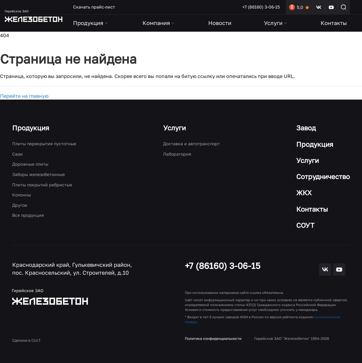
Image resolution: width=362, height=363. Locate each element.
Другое (19, 205)
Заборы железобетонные (38, 174)
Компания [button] (158, 22)
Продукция (30, 128)
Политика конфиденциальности (213, 338)
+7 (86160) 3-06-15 (261, 6)
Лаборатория (177, 154)
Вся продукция (28, 215)
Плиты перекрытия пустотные (44, 143)
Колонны (21, 194)
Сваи (17, 154)
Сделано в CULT (26, 340)
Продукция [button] (91, 22)
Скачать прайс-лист (94, 6)
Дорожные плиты (30, 164)
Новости (219, 22)
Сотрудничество (323, 176)
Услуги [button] (276, 22)
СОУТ (305, 225)
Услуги (174, 128)
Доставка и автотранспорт (191, 143)
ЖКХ (304, 192)
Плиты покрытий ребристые (42, 184)
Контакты (334, 22)
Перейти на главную (24, 96)
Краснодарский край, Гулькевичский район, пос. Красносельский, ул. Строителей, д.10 (72, 268)
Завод (306, 128)
